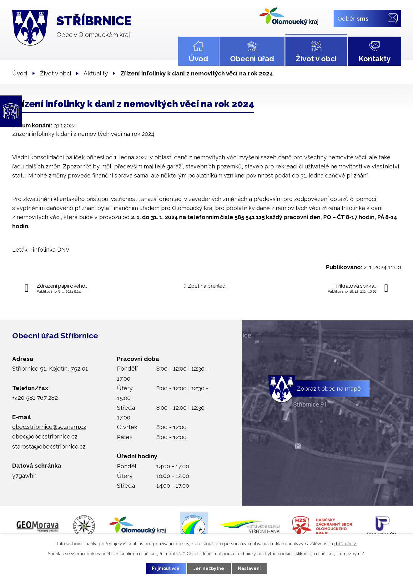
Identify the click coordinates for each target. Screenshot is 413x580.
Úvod (198, 58)
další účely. (345, 543)
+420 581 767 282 (35, 397)
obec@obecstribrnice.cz (45, 436)
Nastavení (250, 568)
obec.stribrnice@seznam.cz (49, 426)
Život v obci (316, 58)
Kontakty (374, 58)
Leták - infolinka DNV (40, 249)
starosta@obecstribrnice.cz (49, 446)
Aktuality (95, 73)
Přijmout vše (165, 568)
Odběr (352, 18)
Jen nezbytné (209, 568)
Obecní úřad (252, 58)
